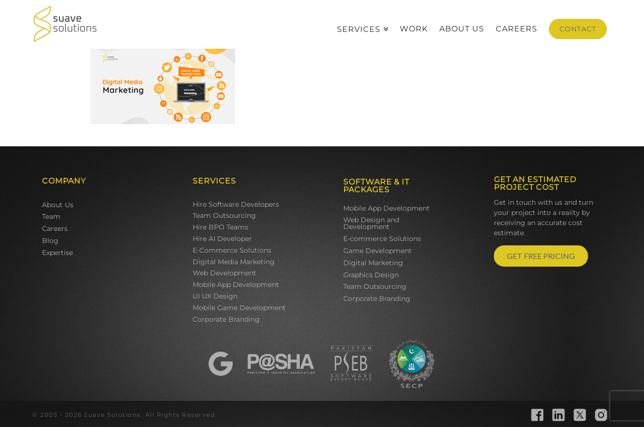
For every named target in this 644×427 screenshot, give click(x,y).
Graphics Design (371, 274)
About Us (57, 204)
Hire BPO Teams (220, 227)
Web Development (224, 273)
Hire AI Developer (222, 238)
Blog (50, 240)
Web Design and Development (371, 223)
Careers (55, 228)
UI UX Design (215, 296)
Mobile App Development (236, 284)
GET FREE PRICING (541, 255)
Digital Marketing (373, 262)
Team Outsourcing (224, 215)
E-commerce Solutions (382, 238)
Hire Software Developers (236, 204)
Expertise (57, 252)
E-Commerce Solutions (232, 250)
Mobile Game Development (239, 307)
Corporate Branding (226, 319)
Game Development (377, 250)
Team (51, 216)
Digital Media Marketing (234, 261)
